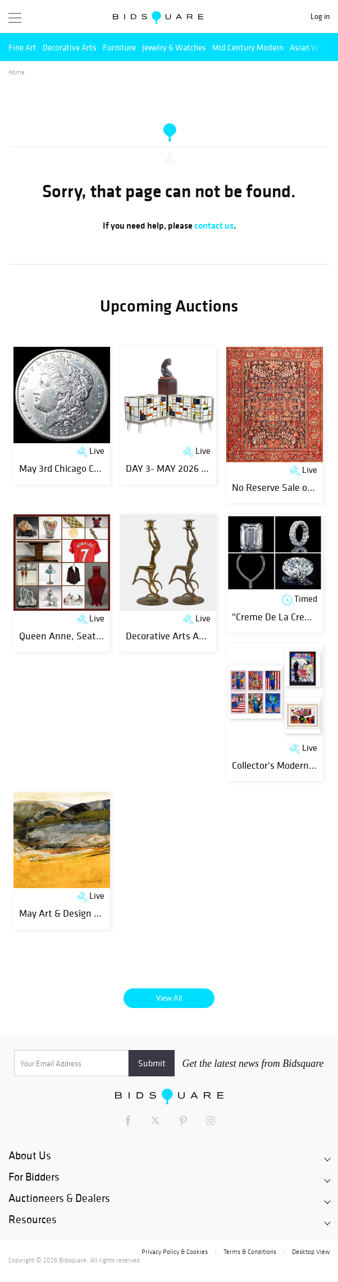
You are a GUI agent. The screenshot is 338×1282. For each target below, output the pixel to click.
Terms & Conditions (249, 1252)
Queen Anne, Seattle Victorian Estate (98, 635)
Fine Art (22, 47)
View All (169, 998)
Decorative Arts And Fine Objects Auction (212, 635)
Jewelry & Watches (174, 47)
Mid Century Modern (248, 47)
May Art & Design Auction (72, 913)
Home (16, 72)
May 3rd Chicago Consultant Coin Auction (104, 468)
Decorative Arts (70, 47)
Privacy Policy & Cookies (174, 1252)
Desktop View (311, 1252)
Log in (320, 16)
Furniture (119, 47)
